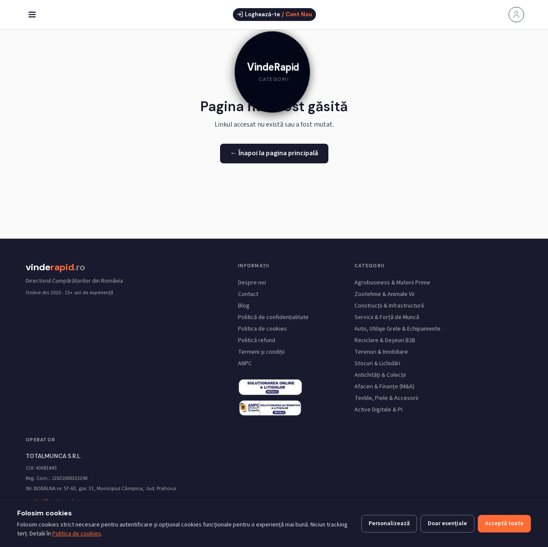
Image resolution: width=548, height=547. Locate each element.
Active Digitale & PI (378, 409)
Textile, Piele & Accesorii (386, 398)
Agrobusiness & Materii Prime (392, 282)
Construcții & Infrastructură (389, 306)
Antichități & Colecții (380, 375)
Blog (244, 306)
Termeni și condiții (261, 352)
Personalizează (389, 523)
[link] (274, 73)
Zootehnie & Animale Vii (384, 294)
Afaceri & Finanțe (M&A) (384, 386)
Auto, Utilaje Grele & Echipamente (397, 329)
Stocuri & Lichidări (377, 363)
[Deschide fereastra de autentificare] (274, 14)
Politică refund (256, 340)
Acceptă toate (504, 523)
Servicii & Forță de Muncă (386, 317)
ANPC (245, 363)
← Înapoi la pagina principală (274, 153)
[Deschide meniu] (32, 14)
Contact (248, 294)
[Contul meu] (516, 14)
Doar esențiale (447, 523)
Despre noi (252, 282)
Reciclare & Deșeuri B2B (384, 340)
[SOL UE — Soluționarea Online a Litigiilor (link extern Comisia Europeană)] (270, 408)
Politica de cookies (262, 329)
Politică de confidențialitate (273, 317)
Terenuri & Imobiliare (381, 352)
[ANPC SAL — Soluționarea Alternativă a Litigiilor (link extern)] (270, 387)
